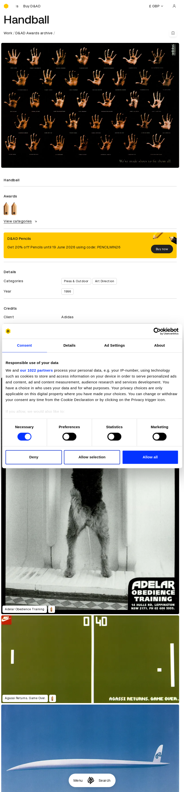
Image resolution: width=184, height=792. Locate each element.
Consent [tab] (24, 345)
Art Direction (104, 281)
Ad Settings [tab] (114, 345)
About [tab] (159, 345)
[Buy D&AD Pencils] (28, 6)
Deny (33, 457)
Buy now (162, 249)
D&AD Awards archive (34, 33)
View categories (21, 221)
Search (105, 780)
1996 (67, 291)
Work (8, 33)
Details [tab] (69, 345)
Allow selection (92, 457)
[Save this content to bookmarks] (173, 33)
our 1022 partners (36, 370)
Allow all (150, 457)
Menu (78, 780)
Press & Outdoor (76, 281)
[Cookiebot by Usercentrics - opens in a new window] (157, 331)
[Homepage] (90, 780)
